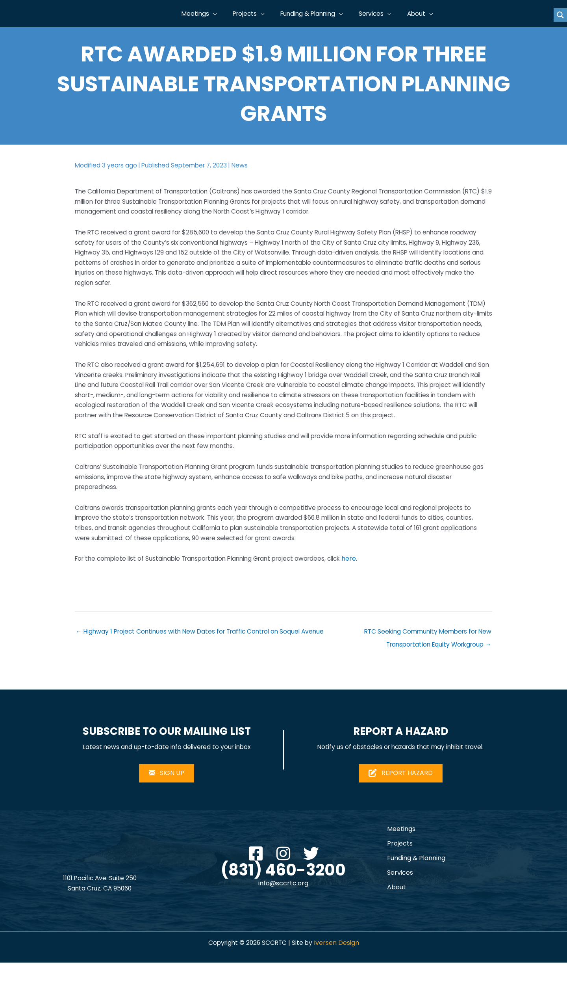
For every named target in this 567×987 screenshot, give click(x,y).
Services (400, 896)
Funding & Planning (416, 882)
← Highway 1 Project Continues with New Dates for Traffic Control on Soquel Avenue (205, 654)
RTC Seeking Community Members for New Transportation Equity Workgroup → (424, 656)
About (396, 911)
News (245, 165)
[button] (223, 13)
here (364, 580)
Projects (400, 867)
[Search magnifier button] (560, 15)
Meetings (401, 853)
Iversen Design (338, 967)
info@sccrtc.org (283, 908)
